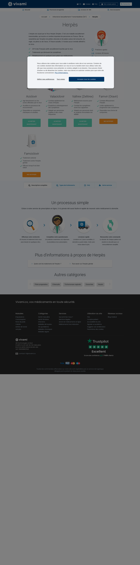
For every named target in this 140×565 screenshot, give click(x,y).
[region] (70, 72)
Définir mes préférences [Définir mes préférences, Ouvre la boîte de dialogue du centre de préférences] (45, 79)
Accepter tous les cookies (86, 79)
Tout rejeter (61, 79)
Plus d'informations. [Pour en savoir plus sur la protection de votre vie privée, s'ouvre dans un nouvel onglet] (61, 73)
